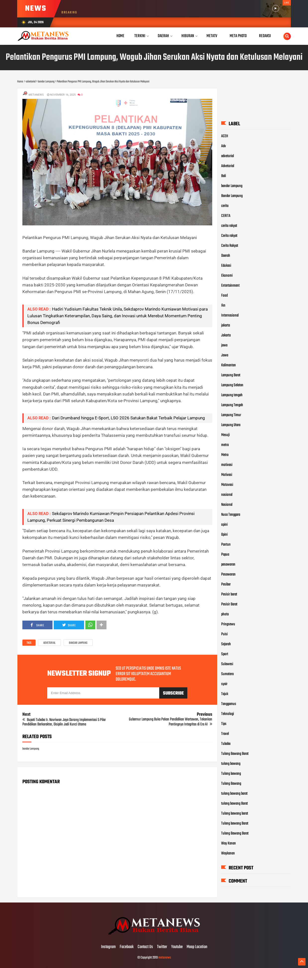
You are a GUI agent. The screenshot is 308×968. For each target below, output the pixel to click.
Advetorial (227, 166)
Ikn (223, 305)
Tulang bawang (231, 773)
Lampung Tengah (232, 405)
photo (225, 614)
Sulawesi (227, 664)
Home (120, 36)
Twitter (162, 947)
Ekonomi (227, 275)
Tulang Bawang (231, 783)
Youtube (177, 947)
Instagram (108, 947)
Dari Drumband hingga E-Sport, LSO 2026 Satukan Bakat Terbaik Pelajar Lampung (128, 417)
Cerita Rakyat (229, 245)
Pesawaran (228, 574)
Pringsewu (228, 624)
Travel (225, 733)
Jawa (224, 355)
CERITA (225, 215)
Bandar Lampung (232, 196)
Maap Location (197, 947)
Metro (225, 455)
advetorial (49, 643)
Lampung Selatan (232, 385)
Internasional (230, 315)
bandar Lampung (78, 643)
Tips (223, 723)
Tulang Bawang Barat (235, 753)
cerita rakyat (229, 225)
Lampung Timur (231, 415)
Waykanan (228, 853)
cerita (224, 205)
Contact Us (145, 947)
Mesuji (225, 435)
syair (224, 684)
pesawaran (228, 564)
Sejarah (226, 644)
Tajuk (224, 694)
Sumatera (227, 674)
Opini (224, 534)
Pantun (226, 544)
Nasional (226, 504)
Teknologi (227, 713)
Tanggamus (228, 704)
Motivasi (226, 474)
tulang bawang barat (234, 793)
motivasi (226, 464)
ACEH (224, 136)
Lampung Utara (230, 425)
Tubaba (225, 743)
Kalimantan (228, 365)
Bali (223, 176)
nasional (226, 494)
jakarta (225, 325)
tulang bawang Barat (234, 803)
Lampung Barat (230, 375)
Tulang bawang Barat (234, 823)
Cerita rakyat (229, 235)
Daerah (225, 255)
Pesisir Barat (229, 604)
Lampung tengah (232, 395)
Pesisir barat (229, 594)
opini (224, 524)
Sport (224, 654)
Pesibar (226, 584)
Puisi (224, 634)
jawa (224, 345)
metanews (164, 958)
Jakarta (226, 335)
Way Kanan (228, 843)
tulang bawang (230, 763)
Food (224, 295)
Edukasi (226, 265)
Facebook (127, 947)
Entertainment (230, 285)
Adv (223, 146)
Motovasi (227, 484)
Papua (225, 554)
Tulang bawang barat (234, 813)
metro (225, 445)
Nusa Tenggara (230, 514)
